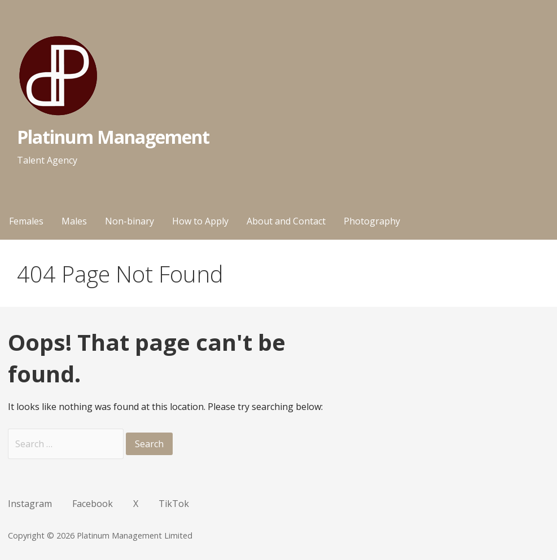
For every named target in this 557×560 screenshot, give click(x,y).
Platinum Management (113, 137)
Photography (372, 221)
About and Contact (286, 221)
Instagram (30, 503)
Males (74, 221)
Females (26, 221)
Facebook (92, 503)
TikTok (174, 503)
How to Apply (200, 221)
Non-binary (129, 221)
